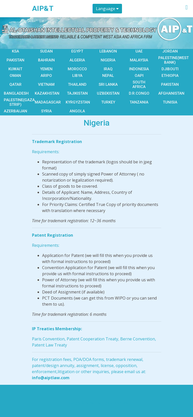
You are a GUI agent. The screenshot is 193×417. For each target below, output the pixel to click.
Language (107, 8)
